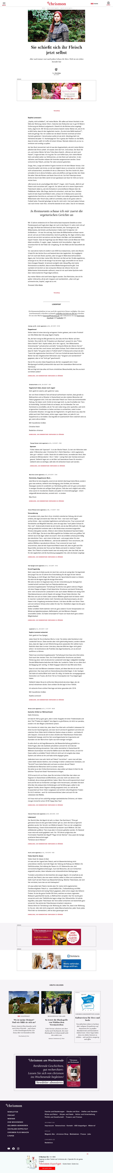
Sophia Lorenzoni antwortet (38, 632)
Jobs (89, 1134)
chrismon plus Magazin (18, 1132)
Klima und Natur (51, 1114)
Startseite (43, 8)
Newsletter (13, 1112)
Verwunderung (33, 513)
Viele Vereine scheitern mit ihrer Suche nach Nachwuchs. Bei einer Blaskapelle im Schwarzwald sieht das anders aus (56, 1032)
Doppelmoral (32, 329)
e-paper (11, 1136)
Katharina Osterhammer (54, 1038)
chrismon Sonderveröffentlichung (87, 1014)
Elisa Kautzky (22, 1036)
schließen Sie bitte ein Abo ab (66, 313)
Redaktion (49, 1143)
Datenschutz (60, 1126)
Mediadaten (74, 1134)
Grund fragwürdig (34, 569)
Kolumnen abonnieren (18, 1126)
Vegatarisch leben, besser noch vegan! (42, 388)
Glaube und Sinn (73, 1112)
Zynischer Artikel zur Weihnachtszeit (40, 712)
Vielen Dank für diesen (35, 856)
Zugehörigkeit (25, 1016)
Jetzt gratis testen (47, 1168)
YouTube (9, 1148)
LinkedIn (60, 318)
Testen (94, 3)
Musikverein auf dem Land (56, 1016)
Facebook (50, 318)
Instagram (80, 316)
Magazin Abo (50, 1134)
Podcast (11, 1115)
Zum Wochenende (15, 1122)
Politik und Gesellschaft (54, 1117)
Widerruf (91, 1126)
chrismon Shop (62, 1134)
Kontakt (70, 1126)
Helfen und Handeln (89, 1112)
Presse (83, 1134)
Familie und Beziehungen (55, 1112)
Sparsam (33, 447)
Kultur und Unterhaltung (85, 1114)
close (87, 1154)
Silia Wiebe (58, 73)
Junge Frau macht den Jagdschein (53, 8)
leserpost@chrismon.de (51, 316)
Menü (4, 5)
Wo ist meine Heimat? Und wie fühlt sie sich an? (24, 1021)
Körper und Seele (66, 1114)
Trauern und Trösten (74, 1117)
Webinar (11, 1119)
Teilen (56, 111)
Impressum (49, 1126)
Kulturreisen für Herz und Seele (87, 1019)
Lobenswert (32, 817)
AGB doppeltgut (80, 1126)
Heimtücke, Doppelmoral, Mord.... (40, 478)
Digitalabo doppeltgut (18, 1129)
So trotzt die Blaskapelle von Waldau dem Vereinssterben (56, 1022)
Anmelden (108, 4)
